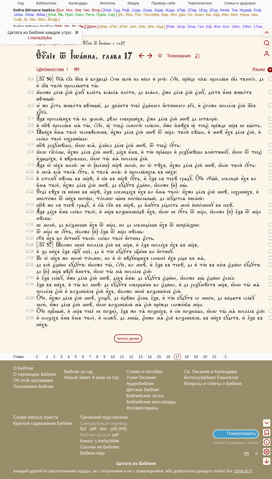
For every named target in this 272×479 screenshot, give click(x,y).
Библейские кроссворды (151, 401)
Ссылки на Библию (99, 447)
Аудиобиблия (140, 383)
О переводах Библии (34, 374)
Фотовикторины (142, 408)
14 (150, 357)
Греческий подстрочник (104, 417)
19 (196, 357)
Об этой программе (33, 380)
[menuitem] (266, 53)
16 (168, 357)
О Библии (23, 368)
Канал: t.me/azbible (99, 440)
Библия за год (78, 371)
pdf (115, 434)
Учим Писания (141, 377)
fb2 (83, 428)
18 (187, 357)
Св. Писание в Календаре (210, 371)
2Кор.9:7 (243, 471)
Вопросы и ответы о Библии (212, 383)
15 (159, 357)
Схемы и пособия (144, 371)
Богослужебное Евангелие (211, 377)
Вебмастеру (92, 453)
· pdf (92, 428)
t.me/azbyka (40, 37)
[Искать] (266, 42)
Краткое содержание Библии (42, 423)
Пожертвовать (241, 433)
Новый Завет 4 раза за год (91, 377)
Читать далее (128, 338)
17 (177, 357)
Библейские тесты (145, 395)
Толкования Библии (33, 386)
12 (131, 357)
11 (122, 357)
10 (112, 357)
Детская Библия (142, 389)
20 (205, 357)
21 (214, 357)
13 (140, 357)
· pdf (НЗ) (117, 428)
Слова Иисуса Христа (35, 417)
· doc (102, 428)
